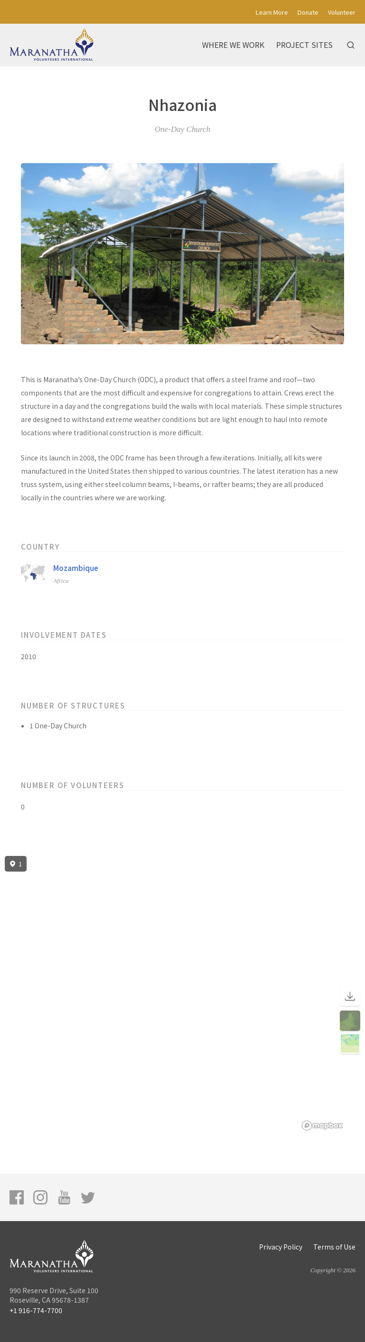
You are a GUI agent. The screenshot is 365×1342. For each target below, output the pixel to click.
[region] (182, 993)
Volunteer (341, 12)
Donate (308, 12)
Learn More (272, 12)
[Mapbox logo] (322, 1125)
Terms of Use (334, 1246)
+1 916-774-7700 (36, 1310)
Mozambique (75, 568)
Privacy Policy (280, 1246)
